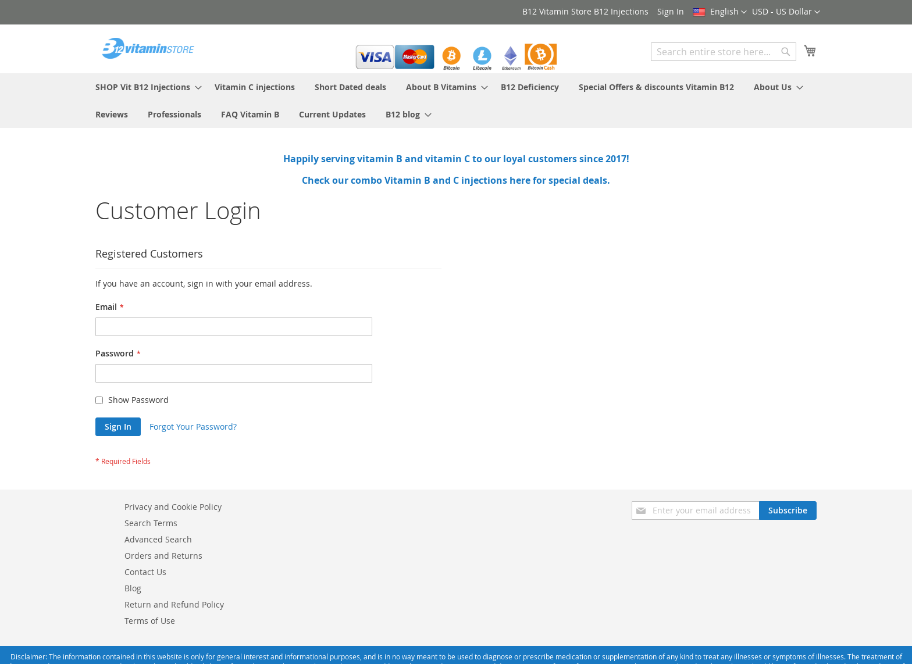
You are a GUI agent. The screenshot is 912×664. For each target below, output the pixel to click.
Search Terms (150, 523)
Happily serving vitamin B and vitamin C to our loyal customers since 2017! (456, 158)
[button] (786, 12)
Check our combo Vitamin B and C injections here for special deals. (456, 180)
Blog (132, 588)
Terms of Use (149, 620)
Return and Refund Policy (174, 604)
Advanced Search (158, 539)
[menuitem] (145, 87)
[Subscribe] (788, 510)
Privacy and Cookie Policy (173, 506)
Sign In (670, 11)
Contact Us (145, 571)
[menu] (456, 100)
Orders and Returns (163, 555)
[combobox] (723, 51)
